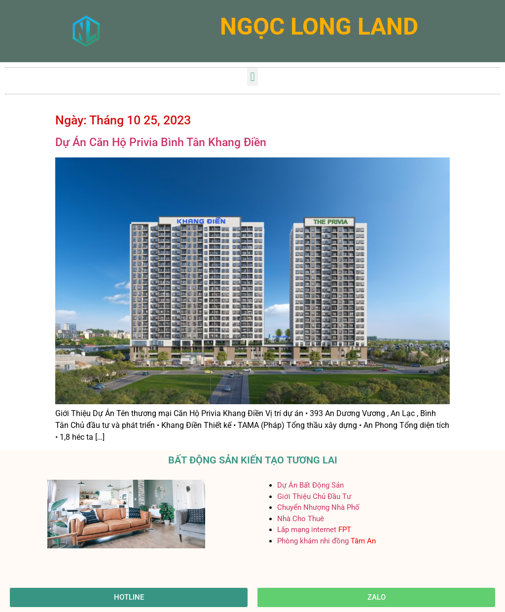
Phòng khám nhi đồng (313, 540)
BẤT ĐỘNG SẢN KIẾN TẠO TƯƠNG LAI (252, 460)
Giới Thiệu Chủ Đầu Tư (314, 496)
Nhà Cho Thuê (300, 518)
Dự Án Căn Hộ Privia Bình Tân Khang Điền (160, 142)
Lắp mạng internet (306, 529)
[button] (252, 77)
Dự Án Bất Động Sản (310, 485)
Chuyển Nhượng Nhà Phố (318, 507)
